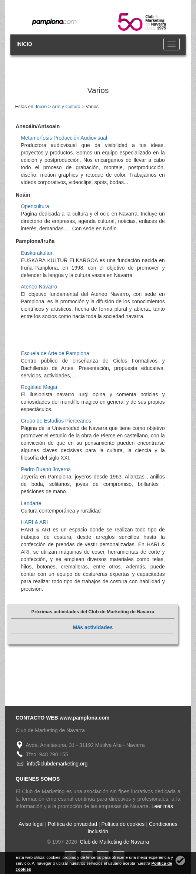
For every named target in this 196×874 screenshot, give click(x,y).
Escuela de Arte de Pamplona (55, 353)
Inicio (41, 106)
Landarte (31, 503)
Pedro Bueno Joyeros (46, 469)
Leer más (162, 806)
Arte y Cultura (66, 106)
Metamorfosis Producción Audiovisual (64, 138)
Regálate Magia (39, 387)
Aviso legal (31, 824)
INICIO (24, 44)
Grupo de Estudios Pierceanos (56, 421)
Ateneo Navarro (39, 287)
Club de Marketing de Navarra (114, 842)
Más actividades (93, 627)
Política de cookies (123, 824)
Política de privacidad (72, 824)
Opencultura (35, 206)
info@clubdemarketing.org (57, 764)
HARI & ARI (34, 522)
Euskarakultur (37, 253)
